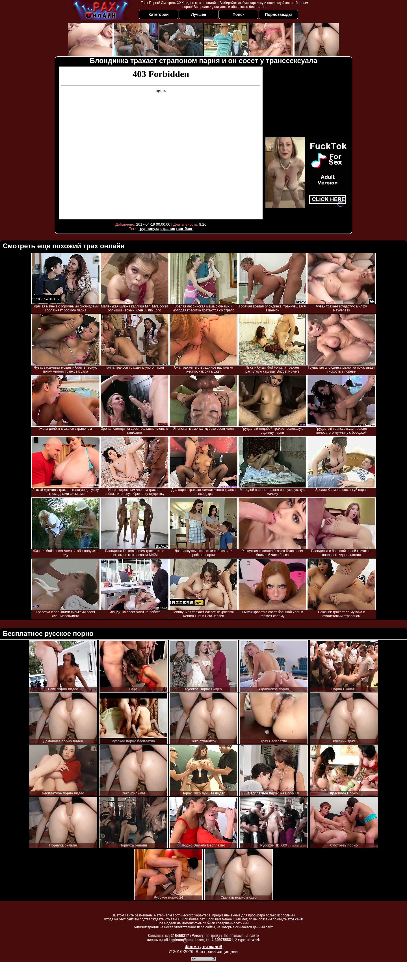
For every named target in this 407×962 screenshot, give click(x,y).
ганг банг (184, 228)
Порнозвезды (278, 14)
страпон (167, 228)
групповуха (148, 228)
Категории (159, 14)
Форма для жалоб (203, 946)
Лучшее (198, 14)
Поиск (238, 14)
